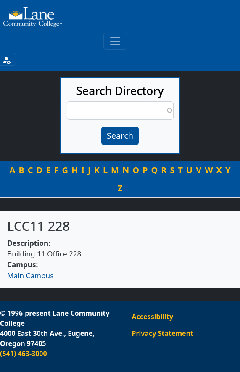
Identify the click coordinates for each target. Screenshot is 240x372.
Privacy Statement (162, 333)
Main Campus (30, 275)
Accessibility (153, 316)
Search (120, 135)
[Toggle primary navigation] (115, 41)
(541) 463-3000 (23, 353)
